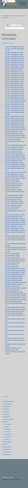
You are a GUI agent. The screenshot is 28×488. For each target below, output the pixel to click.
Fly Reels (5, 411)
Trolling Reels (6, 454)
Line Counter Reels (7, 419)
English (6, 1)
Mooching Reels (7, 441)
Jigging (7, 426)
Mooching (7, 429)
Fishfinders (6, 409)
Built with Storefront (15, 479)
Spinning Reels (6, 449)
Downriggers (6, 406)
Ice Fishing (5, 416)
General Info (6, 414)
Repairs (5, 444)
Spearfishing (8, 434)
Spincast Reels (6, 446)
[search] (15, 25)
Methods (5, 421)
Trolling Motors (7, 452)
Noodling (7, 431)
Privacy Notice (5, 479)
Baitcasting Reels (7, 401)
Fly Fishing (7, 424)
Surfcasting (8, 436)
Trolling (7, 439)
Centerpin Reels (7, 404)
